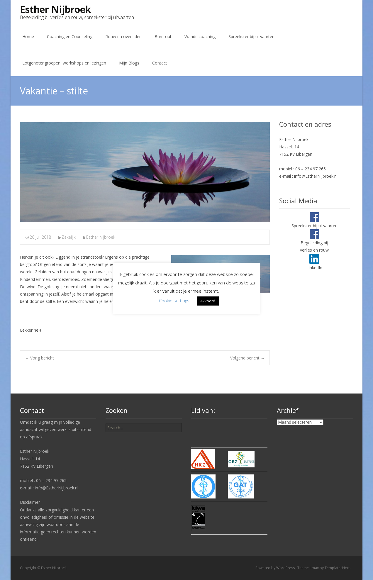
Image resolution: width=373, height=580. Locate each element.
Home (28, 36)
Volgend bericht (247, 358)
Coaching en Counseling (69, 36)
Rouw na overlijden (123, 36)
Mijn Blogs (129, 63)
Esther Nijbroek (100, 237)
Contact (159, 63)
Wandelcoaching (200, 36)
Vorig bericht (39, 358)
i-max (315, 567)
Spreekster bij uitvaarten (251, 36)
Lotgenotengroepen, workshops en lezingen (64, 63)
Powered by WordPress (275, 567)
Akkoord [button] (207, 300)
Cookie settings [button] (174, 300)
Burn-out (163, 36)
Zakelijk (69, 237)
